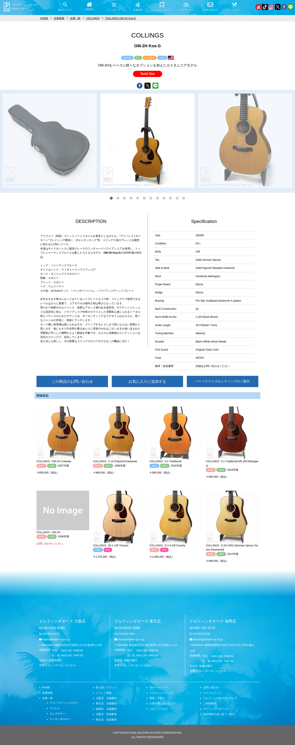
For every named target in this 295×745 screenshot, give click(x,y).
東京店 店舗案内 (106, 703)
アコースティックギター (64, 702)
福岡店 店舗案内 (106, 708)
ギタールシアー (158, 687)
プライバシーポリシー (216, 708)
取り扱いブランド (106, 687)
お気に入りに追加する (147, 381)
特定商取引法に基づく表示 (219, 714)
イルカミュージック (161, 692)
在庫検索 (47, 692)
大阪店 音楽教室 (106, 714)
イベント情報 (104, 692)
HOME (46, 687)
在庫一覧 (47, 698)
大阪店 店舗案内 (106, 698)
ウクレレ (55, 708)
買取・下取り (157, 698)
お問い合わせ (211, 687)
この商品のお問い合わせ (72, 381)
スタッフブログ (158, 708)
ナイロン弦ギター (60, 719)
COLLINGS (93, 18)
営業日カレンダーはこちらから (57, 665)
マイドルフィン (212, 692)
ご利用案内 (209, 703)
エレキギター (57, 713)
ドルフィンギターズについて (220, 698)
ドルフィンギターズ (62, 621)
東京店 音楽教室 (106, 719)
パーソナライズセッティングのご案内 (222, 381)
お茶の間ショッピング (162, 703)
